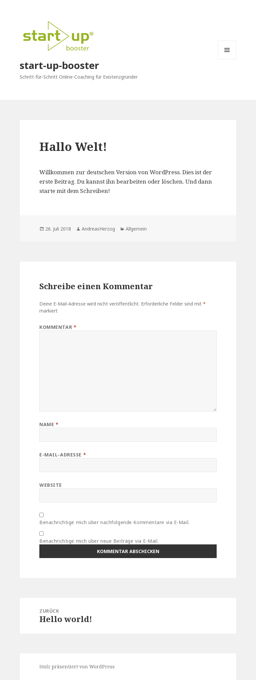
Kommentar (57, 327)
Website (50, 485)
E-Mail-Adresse (62, 454)
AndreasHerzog (98, 229)
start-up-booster (59, 65)
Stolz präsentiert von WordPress (77, 666)
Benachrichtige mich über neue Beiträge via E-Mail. (99, 541)
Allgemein (136, 229)
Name (48, 424)
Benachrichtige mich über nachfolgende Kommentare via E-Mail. (114, 522)
